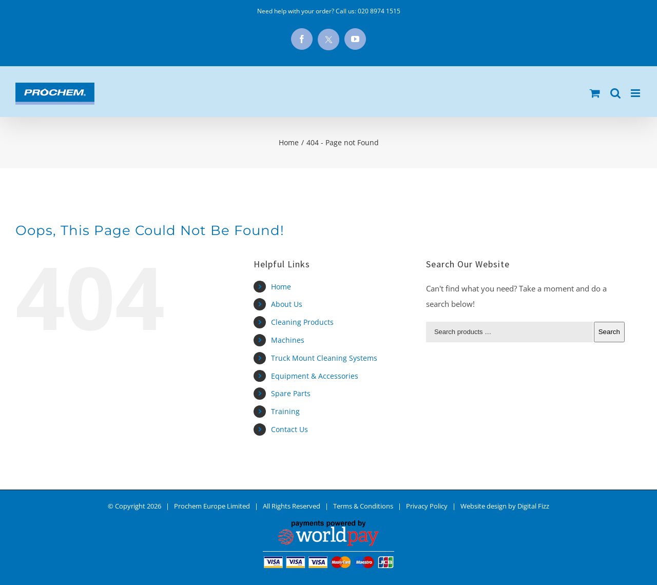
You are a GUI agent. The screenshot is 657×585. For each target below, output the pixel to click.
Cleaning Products (302, 322)
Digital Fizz (533, 506)
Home (281, 286)
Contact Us (289, 429)
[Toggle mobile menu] (636, 93)
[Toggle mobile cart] (595, 93)
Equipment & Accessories (314, 376)
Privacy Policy (427, 506)
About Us (286, 304)
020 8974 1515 (379, 11)
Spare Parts (291, 393)
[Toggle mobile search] (615, 93)
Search (609, 332)
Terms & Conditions (363, 506)
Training (285, 411)
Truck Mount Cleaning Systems (324, 358)
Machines (287, 340)
